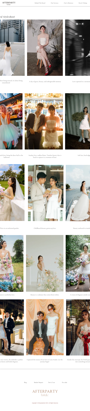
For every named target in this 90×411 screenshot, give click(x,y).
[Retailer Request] (38, 382)
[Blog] (25, 382)
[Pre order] (64, 382)
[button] (45, 403)
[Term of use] (51, 382)
